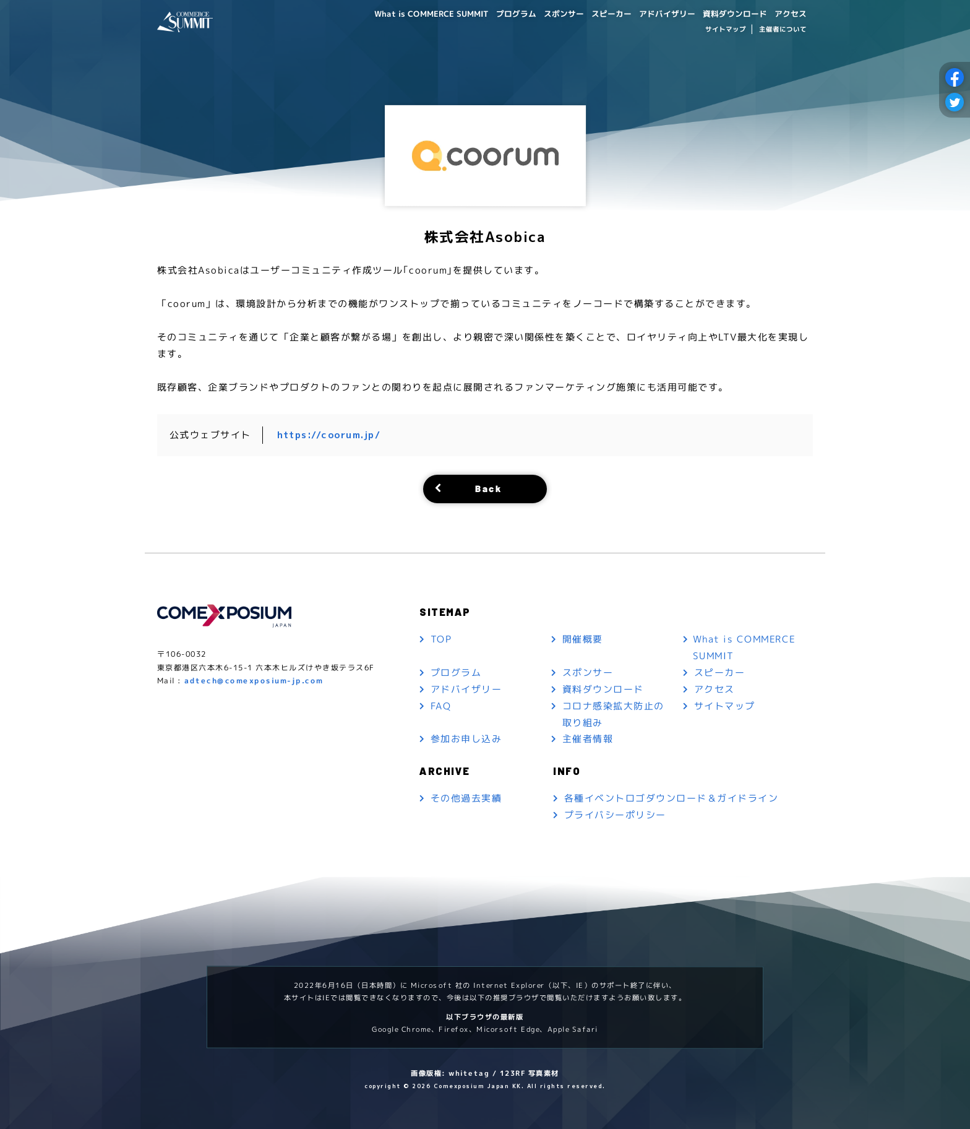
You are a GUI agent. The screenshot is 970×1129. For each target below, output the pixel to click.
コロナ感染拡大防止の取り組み (613, 714)
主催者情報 (588, 739)
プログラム (496, 13)
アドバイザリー (657, 13)
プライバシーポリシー (615, 815)
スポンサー (547, 13)
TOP (442, 639)
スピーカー (598, 13)
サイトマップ (725, 30)
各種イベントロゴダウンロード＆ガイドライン (671, 798)
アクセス (789, 13)
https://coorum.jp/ (329, 434)
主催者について (783, 30)
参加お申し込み (466, 739)
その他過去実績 (466, 798)
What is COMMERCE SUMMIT (407, 13)
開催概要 (582, 639)
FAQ (441, 705)
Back (488, 488)
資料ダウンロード (730, 13)
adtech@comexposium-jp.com (254, 681)
